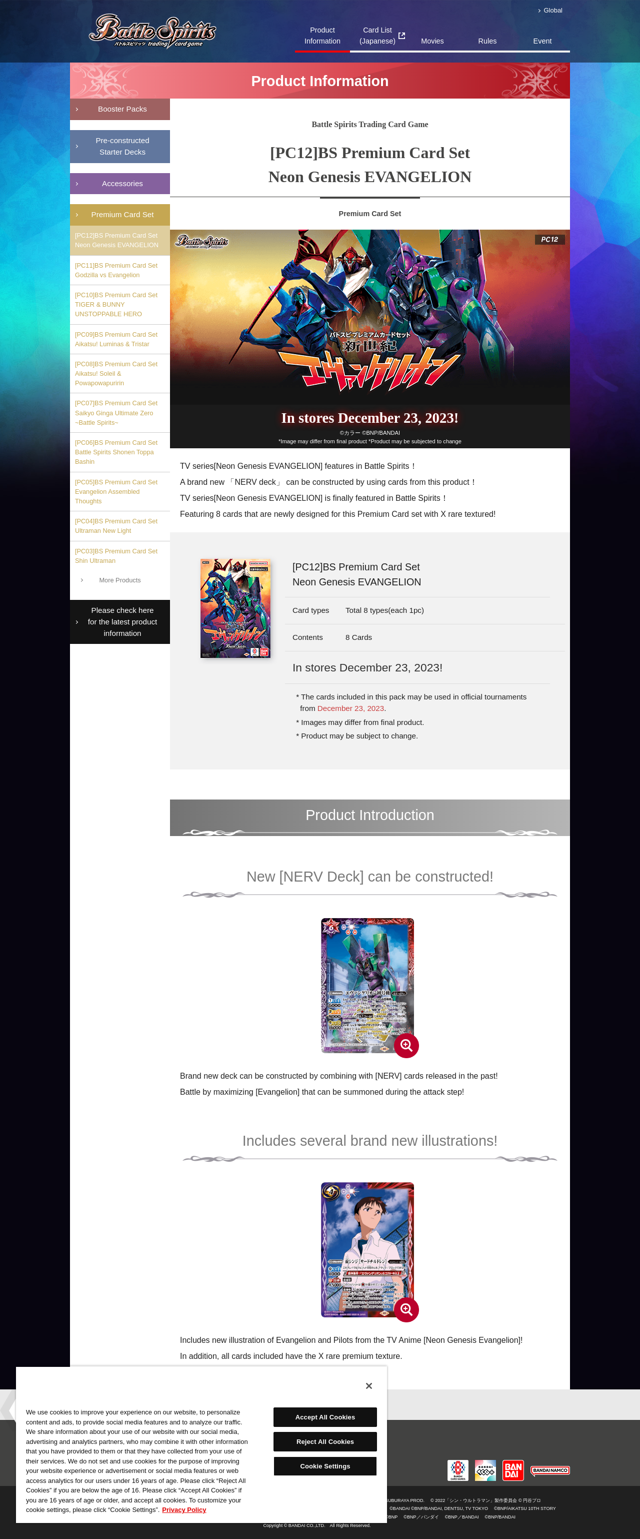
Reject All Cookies (325, 1441)
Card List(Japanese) (378, 35)
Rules (487, 41)
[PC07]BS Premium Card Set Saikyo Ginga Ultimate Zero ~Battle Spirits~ (116, 412)
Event (543, 41)
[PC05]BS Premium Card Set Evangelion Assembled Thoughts (116, 491)
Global (553, 10)
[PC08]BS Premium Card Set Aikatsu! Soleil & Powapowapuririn (116, 373)
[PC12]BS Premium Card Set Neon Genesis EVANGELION (116, 240)
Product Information (322, 35)
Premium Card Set (123, 214)
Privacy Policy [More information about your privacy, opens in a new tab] (184, 1509)
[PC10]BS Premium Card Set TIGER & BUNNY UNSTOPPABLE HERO (116, 304)
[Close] (369, 1386)
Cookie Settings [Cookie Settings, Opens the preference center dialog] (325, 1466)
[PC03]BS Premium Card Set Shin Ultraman (116, 555)
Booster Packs (122, 109)
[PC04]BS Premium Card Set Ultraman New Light (116, 525)
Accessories (122, 183)
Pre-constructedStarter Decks (122, 146)
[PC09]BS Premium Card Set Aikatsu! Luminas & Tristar (116, 339)
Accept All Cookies (326, 1417)
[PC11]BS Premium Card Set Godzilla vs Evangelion (116, 270)
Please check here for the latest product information (122, 621)
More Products (119, 580)
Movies (432, 41)
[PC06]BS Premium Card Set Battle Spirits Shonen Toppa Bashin (116, 452)
